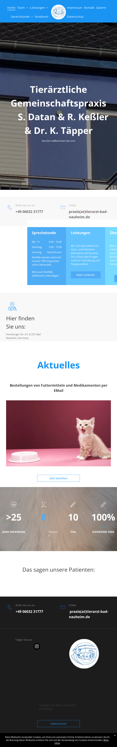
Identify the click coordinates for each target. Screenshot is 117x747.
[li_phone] (9, 222)
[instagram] (36, 647)
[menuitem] (12, 7)
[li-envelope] (62, 222)
